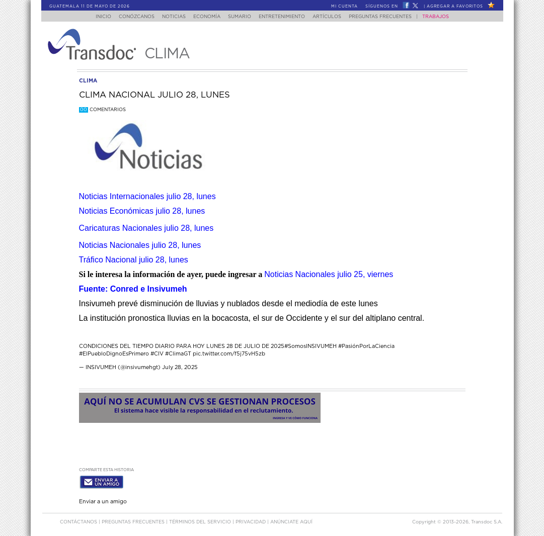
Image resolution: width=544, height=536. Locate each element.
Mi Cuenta (344, 7)
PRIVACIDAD (251, 520)
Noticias (168, 17)
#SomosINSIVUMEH (310, 346)
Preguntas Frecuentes (389, 17)
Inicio (93, 17)
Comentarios (102, 110)
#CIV (157, 353)
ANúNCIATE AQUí (291, 520)
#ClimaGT (178, 353)
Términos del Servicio (200, 520)
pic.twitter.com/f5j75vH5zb (229, 353)
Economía (204, 17)
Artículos (333, 17)
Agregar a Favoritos (455, 7)
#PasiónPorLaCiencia (366, 346)
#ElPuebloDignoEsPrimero (114, 353)
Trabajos (445, 17)
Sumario (240, 17)
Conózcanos (128, 17)
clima (88, 80)
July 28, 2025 (180, 367)
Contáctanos (79, 520)
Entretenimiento (285, 17)
